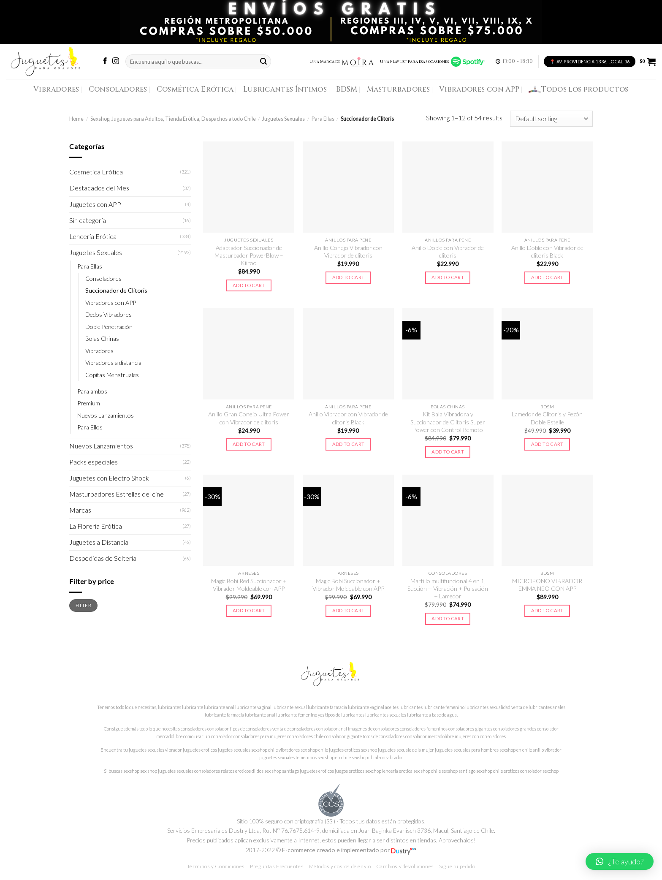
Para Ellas (323, 119)
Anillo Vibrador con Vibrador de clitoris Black (348, 417)
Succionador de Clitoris (116, 290)
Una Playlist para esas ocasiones (432, 62)
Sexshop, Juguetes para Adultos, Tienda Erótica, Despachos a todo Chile (173, 119)
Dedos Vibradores (108, 314)
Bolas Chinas (102, 338)
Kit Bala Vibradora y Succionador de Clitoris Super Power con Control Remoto (447, 421)
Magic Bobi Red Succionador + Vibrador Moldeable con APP (249, 584)
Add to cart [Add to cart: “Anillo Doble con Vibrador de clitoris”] (447, 277)
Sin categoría (87, 220)
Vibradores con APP (479, 89)
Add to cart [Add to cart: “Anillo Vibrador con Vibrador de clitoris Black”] (348, 444)
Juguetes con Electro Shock (109, 478)
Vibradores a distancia (113, 362)
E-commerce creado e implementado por (349, 849)
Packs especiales (93, 462)
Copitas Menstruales (112, 374)
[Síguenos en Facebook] (105, 61)
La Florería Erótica (95, 526)
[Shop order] (551, 119)
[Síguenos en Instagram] (115, 61)
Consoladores (118, 89)
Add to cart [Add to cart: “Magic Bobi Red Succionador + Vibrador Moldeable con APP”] (249, 610)
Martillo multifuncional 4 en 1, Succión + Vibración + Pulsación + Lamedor (447, 588)
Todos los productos (579, 89)
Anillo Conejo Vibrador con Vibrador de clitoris (348, 251)
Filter (83, 605)
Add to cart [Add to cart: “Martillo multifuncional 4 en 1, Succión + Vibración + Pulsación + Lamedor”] (447, 618)
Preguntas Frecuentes (277, 866)
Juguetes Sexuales (283, 119)
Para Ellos (90, 427)
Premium (88, 403)
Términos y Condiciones (216, 866)
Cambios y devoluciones (405, 866)
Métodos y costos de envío (340, 866)
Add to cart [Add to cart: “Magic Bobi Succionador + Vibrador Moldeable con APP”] (348, 610)
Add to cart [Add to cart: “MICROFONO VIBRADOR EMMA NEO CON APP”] (547, 610)
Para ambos (92, 391)
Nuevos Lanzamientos (105, 415)
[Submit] (263, 61)
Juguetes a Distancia (98, 542)
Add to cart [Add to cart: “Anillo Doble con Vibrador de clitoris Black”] (547, 277)
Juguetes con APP (95, 204)
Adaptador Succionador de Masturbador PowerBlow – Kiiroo (248, 255)
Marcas (80, 510)
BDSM (346, 89)
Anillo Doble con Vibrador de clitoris (448, 251)
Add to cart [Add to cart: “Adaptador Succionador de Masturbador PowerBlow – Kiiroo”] (249, 285)
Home (76, 119)
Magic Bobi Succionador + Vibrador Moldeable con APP (348, 584)
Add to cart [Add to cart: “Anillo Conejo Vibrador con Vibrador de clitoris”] (348, 277)
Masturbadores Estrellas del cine (116, 494)
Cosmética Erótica (195, 89)
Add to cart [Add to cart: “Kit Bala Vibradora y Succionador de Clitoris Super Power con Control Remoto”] (447, 451)
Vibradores (56, 89)
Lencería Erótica (93, 236)
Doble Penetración (109, 326)
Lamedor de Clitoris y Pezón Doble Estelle (547, 417)
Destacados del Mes (99, 188)
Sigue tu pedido (457, 866)
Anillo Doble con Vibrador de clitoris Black (547, 251)
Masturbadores (398, 89)
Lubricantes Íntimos (285, 89)
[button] (620, 861)
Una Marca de (341, 62)
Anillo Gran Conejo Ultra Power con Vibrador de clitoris (248, 417)
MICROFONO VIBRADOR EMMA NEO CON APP (547, 584)
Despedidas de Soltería (102, 558)
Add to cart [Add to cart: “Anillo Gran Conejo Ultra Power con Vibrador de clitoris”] (249, 444)
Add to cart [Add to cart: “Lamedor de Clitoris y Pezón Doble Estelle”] (547, 444)
